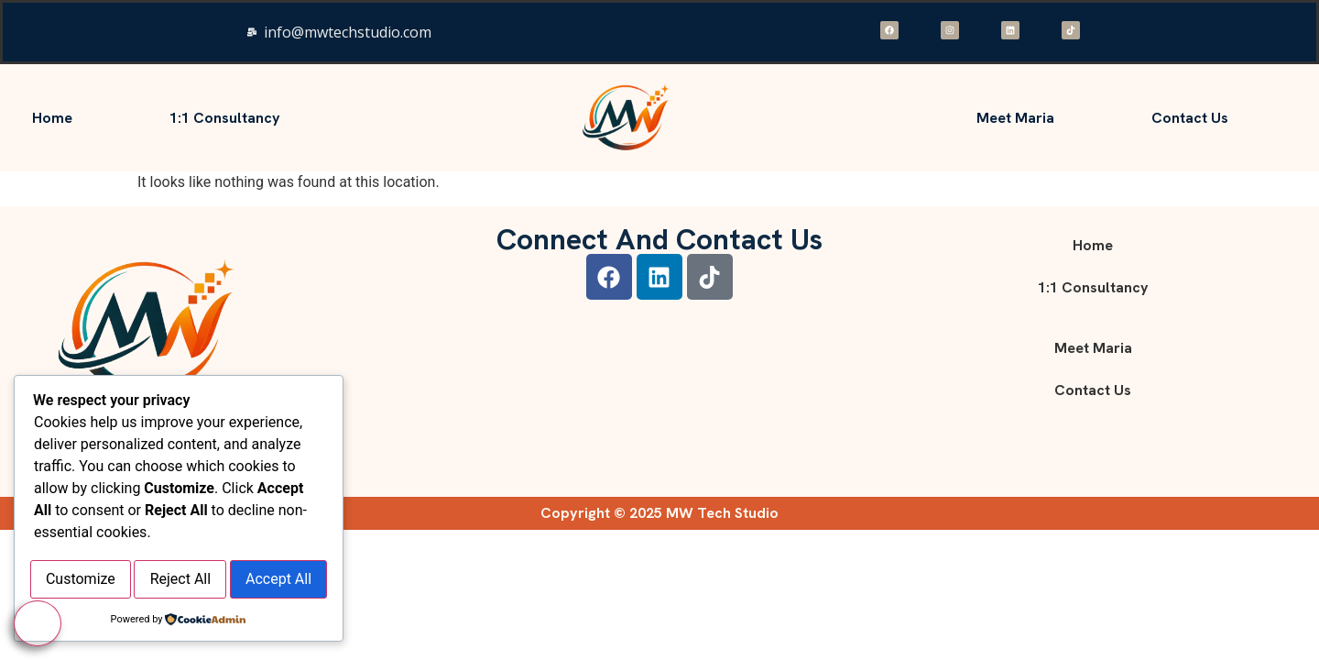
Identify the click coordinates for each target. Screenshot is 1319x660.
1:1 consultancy (224, 117)
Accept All (179, 581)
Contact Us (1189, 117)
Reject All (255, 539)
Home (52, 117)
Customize (105, 539)
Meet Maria (1015, 117)
